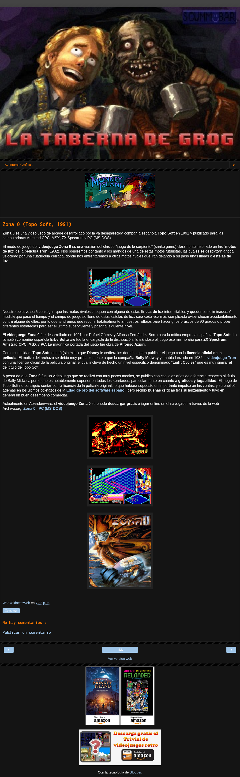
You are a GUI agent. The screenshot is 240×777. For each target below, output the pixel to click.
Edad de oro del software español (95, 390)
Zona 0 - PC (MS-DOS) (42, 408)
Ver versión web (120, 658)
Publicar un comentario (27, 632)
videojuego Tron (221, 358)
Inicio (120, 649)
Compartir (11, 610)
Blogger (135, 772)
